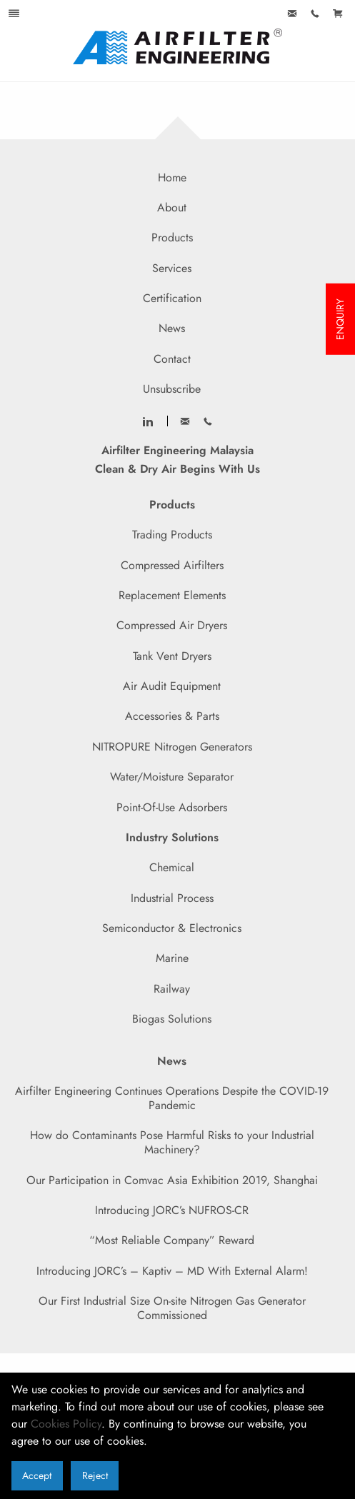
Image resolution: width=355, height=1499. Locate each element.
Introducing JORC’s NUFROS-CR (172, 1210)
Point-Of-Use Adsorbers (171, 807)
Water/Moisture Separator (172, 776)
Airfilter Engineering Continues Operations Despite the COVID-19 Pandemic (172, 1098)
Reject (95, 1475)
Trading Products (172, 534)
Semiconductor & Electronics (171, 928)
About (171, 207)
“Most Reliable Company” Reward (171, 1240)
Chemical (171, 867)
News (172, 328)
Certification (172, 298)
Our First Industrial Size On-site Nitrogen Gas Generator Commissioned (172, 1308)
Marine (172, 958)
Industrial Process (172, 898)
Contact (172, 359)
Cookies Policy (66, 1423)
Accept (36, 1475)
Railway (172, 989)
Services (171, 268)
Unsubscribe (172, 389)
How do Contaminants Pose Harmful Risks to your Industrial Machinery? (172, 1142)
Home (172, 177)
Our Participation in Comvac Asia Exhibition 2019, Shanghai (172, 1180)
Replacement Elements (172, 595)
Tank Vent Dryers (172, 656)
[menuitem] (292, 14)
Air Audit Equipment (172, 686)
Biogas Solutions (171, 1019)
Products (172, 237)
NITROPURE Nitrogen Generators (172, 746)
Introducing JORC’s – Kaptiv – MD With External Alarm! (172, 1271)
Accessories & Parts (172, 716)
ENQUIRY (340, 319)
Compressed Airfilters (172, 565)
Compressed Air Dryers (171, 625)
